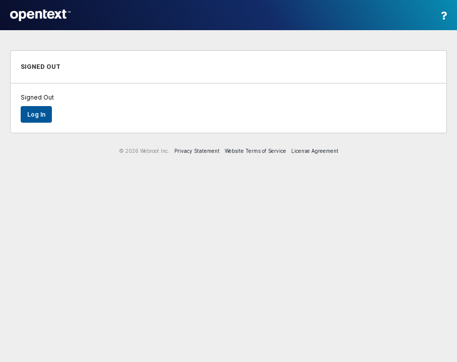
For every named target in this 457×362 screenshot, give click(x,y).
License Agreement (315, 151)
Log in (36, 114)
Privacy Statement (197, 151)
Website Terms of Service (255, 151)
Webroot (40, 15)
